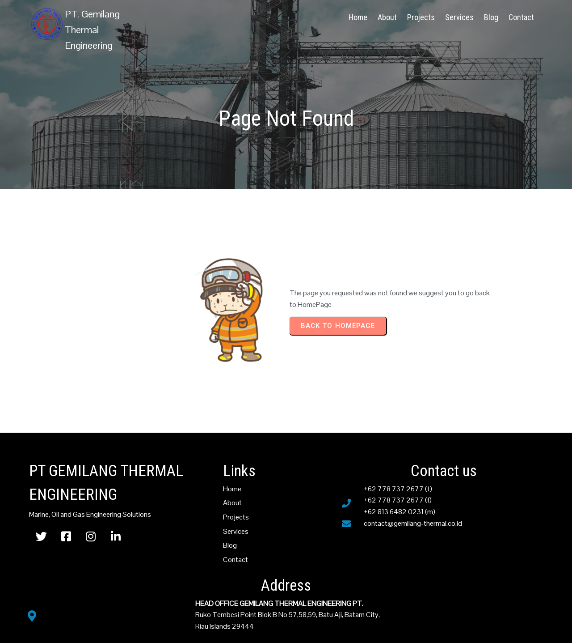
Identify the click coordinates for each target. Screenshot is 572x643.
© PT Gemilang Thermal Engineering (286, 628)
